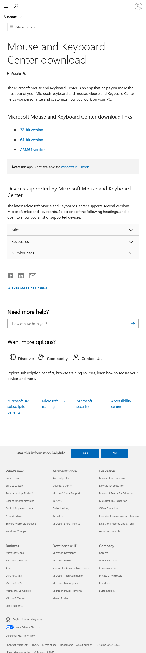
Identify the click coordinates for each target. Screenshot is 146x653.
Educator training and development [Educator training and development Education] (119, 516)
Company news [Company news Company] (107, 568)
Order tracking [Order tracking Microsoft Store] (61, 508)
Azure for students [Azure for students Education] (109, 531)
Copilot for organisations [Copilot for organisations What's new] (20, 501)
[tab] (23, 358)
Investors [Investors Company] (104, 583)
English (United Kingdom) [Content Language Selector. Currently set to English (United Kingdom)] (27, 619)
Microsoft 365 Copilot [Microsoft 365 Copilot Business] (18, 590)
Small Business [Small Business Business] (14, 606)
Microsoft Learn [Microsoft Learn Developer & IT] (62, 560)
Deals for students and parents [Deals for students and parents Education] (117, 523)
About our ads (84, 645)
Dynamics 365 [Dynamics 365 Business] (14, 575)
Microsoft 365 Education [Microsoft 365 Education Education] (113, 501)
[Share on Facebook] (10, 274)
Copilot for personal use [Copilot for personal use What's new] (19, 508)
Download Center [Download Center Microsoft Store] (63, 485)
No (114, 453)
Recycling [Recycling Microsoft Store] (58, 516)
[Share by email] (30, 274)
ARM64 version (32, 149)
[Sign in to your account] (138, 6)
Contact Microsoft (17, 645)
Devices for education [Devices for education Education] (111, 485)
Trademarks (66, 645)
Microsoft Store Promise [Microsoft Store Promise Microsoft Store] (66, 523)
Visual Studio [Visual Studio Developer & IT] (60, 598)
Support (10, 16)
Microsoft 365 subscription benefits (18, 406)
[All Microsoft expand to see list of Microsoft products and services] (6, 6)
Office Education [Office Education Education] (108, 508)
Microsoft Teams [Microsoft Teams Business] (15, 598)
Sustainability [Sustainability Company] (107, 590)
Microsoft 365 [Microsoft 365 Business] (14, 583)
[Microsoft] (73, 3)
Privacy (35, 645)
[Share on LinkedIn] (19, 274)
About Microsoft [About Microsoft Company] (108, 560)
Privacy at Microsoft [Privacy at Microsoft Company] (110, 575)
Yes (85, 453)
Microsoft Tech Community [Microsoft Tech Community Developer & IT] (68, 575)
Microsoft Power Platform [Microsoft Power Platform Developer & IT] (67, 590)
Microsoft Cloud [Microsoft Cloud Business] (15, 553)
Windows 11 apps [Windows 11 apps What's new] (16, 531)
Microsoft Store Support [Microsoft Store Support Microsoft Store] (66, 493)
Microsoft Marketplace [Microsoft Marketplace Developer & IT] (66, 583)
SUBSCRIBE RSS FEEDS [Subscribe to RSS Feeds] (30, 287)
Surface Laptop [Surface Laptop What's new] (14, 485)
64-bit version (31, 139)
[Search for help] (17, 6)
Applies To (18, 73)
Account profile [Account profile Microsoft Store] (61, 478)
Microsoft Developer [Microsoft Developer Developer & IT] (64, 553)
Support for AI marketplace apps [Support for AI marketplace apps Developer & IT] (71, 568)
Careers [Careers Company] (103, 553)
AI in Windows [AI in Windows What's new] (14, 516)
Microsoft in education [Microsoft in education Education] (112, 478)
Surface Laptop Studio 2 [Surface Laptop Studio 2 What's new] (19, 493)
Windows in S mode (75, 166)
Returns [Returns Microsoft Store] (57, 501)
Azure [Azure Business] (9, 568)
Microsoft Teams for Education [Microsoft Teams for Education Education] (116, 493)
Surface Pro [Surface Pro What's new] (12, 478)
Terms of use (49, 645)
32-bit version (31, 129)
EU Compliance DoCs (107, 645)
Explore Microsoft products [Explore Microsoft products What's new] (21, 523)
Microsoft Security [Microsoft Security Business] (16, 560)
